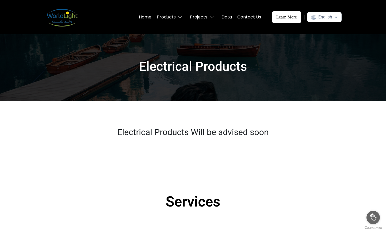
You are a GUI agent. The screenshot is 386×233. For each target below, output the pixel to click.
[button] (170, 17)
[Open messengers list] (373, 217)
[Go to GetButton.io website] (373, 227)
